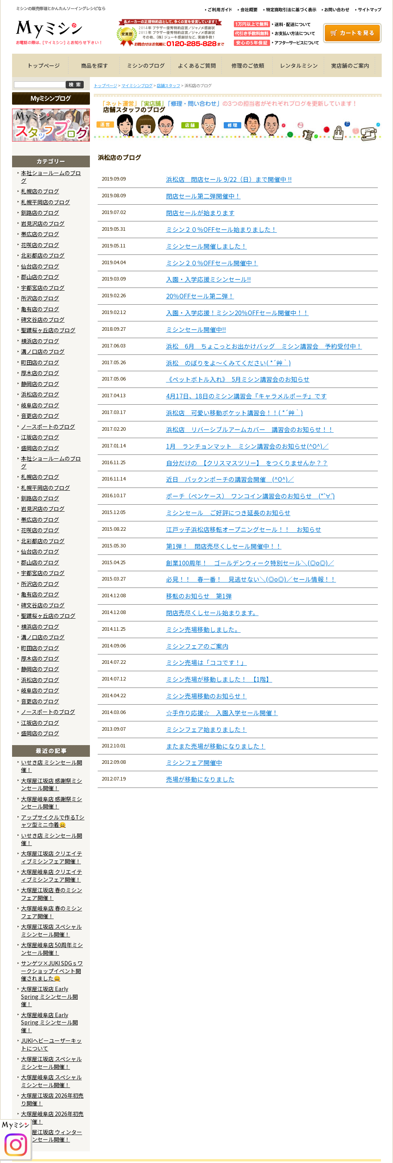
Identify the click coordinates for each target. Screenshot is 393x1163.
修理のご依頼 (248, 65)
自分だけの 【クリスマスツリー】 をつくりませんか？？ (247, 463)
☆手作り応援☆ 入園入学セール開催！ (222, 713)
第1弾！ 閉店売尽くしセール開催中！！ (224, 546)
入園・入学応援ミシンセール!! (208, 279)
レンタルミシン (299, 65)
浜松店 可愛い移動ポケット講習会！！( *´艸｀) (234, 413)
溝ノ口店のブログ (43, 351)
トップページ (43, 65)
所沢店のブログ (40, 298)
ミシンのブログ (146, 65)
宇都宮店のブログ (43, 287)
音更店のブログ (40, 415)
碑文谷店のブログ (43, 319)
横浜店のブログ (40, 341)
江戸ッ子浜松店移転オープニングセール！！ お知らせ (243, 529)
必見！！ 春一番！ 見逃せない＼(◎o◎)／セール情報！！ (251, 579)
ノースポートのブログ (48, 426)
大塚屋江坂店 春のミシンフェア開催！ (51, 893)
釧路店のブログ (40, 212)
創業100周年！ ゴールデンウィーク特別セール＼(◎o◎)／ (250, 563)
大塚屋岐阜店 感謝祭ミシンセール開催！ (51, 802)
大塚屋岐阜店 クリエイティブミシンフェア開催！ (51, 875)
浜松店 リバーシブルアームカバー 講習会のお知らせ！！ (250, 429)
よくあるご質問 (197, 65)
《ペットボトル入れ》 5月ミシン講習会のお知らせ (238, 379)
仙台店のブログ (40, 266)
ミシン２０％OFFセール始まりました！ (221, 229)
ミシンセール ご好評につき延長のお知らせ (228, 513)
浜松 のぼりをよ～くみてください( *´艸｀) (228, 363)
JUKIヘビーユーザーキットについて (51, 1044)
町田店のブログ (40, 362)
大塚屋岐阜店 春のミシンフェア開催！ (51, 911)
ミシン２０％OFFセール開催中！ (212, 263)
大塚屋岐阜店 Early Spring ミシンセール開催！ (49, 1022)
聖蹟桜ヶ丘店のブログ (48, 330)
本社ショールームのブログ (51, 176)
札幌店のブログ (40, 191)
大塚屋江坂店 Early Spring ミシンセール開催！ (49, 996)
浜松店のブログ (40, 394)
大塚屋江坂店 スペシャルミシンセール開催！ (51, 930)
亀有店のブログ (40, 309)
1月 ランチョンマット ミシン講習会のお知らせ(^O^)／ (247, 446)
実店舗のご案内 (350, 65)
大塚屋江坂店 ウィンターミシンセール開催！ (51, 1135)
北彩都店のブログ (43, 255)
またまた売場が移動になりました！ (216, 746)
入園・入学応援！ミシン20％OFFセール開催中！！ (237, 313)
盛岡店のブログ (40, 448)
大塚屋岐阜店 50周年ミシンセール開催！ (52, 948)
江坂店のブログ (40, 437)
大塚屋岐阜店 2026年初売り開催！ (52, 1117)
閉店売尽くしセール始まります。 (212, 613)
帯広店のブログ (40, 234)
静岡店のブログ (40, 384)
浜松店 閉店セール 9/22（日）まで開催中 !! (229, 179)
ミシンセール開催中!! (196, 329)
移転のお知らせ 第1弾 (199, 596)
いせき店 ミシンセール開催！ (51, 766)
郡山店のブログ (40, 277)
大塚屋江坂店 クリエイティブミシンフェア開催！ (51, 857)
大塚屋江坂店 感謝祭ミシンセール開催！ (51, 784)
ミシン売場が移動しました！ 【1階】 (219, 679)
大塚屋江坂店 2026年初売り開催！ (52, 1099)
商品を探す (94, 65)
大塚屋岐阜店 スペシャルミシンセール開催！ (51, 1080)
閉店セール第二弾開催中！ (203, 196)
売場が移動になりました (200, 779)
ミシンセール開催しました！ (206, 246)
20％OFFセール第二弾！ (200, 296)
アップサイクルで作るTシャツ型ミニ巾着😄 (52, 820)
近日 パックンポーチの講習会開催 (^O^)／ (230, 479)
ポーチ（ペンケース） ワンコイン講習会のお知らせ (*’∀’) (250, 496)
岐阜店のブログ (40, 405)
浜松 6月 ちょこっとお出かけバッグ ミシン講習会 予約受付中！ (264, 346)
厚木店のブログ (40, 373)
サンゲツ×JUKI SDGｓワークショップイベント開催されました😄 (52, 970)
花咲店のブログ (40, 245)
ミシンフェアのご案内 (197, 646)
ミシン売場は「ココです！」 (206, 662)
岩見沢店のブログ (43, 223)
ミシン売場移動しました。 (203, 629)
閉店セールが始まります (200, 213)
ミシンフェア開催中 (194, 762)
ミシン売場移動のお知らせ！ (206, 696)
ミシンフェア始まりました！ (206, 729)
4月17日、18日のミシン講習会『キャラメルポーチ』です (246, 396)
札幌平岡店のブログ (45, 202)
